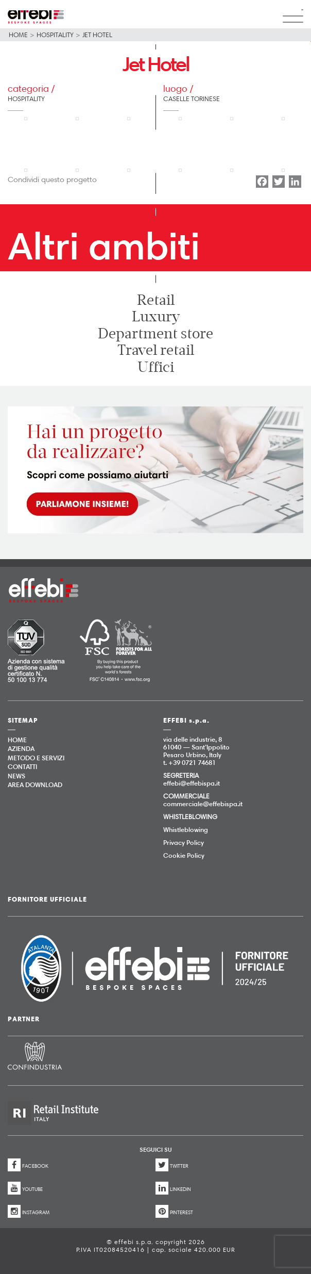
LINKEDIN (173, 1188)
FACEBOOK (28, 1164)
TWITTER (172, 1164)
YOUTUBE (25, 1188)
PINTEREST (174, 1211)
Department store (155, 333)
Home (18, 34)
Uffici (155, 367)
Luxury (156, 316)
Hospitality (55, 34)
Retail (156, 300)
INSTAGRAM (28, 1211)
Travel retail (155, 350)
